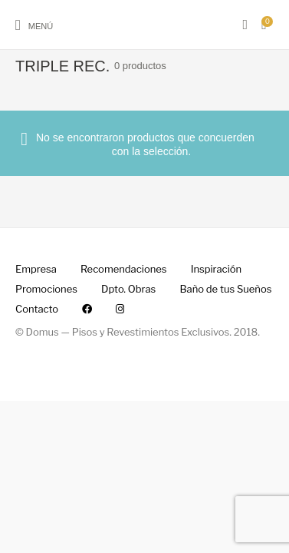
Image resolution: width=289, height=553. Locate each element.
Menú (41, 26)
